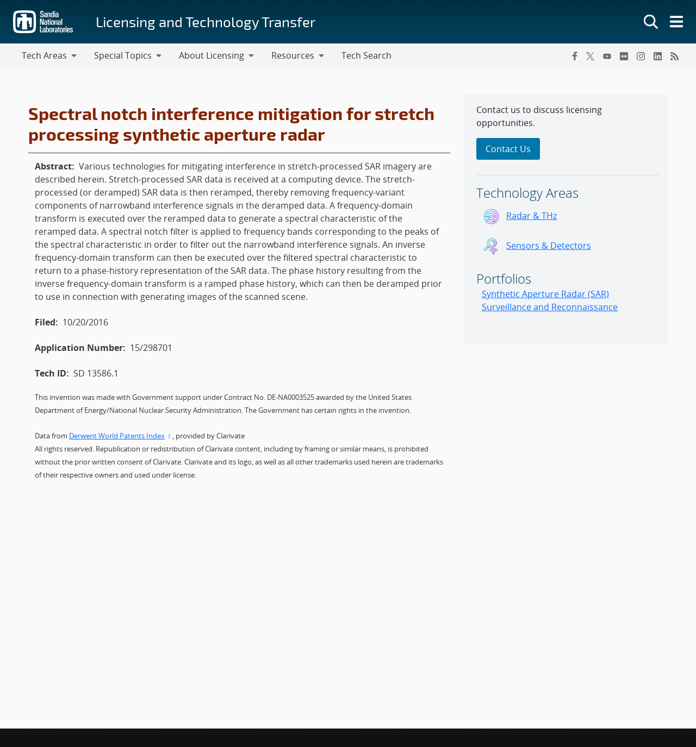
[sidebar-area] (565, 219)
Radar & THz (531, 216)
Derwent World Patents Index (120, 436)
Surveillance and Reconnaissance (550, 307)
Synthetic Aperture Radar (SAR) (545, 294)
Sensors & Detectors (548, 246)
